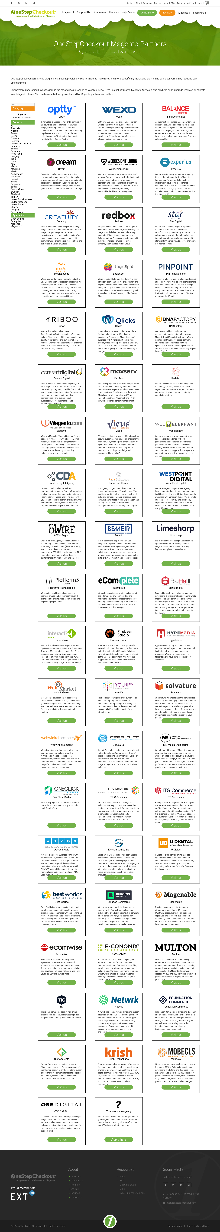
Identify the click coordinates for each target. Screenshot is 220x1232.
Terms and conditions (198, 1226)
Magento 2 (68, 12)
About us (76, 1176)
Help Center (128, 12)
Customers (100, 12)
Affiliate (190, 3)
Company (147, 3)
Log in (200, 3)
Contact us (76, 1197)
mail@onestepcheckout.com (181, 1203)
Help (122, 1176)
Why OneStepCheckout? (132, 1193)
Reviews (114, 12)
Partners (181, 3)
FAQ (173, 3)
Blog (138, 3)
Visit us (62, 145)
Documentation (161, 3)
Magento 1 (184, 12)
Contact (130, 3)
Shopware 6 (199, 12)
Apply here (118, 1139)
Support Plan (84, 12)
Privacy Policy (175, 1226)
